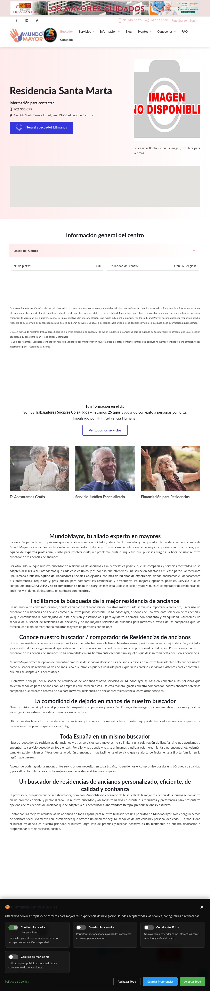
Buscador (66, 31)
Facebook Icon (17, 20)
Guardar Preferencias (160, 981)
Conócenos (166, 31)
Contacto (66, 39)
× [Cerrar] (202, 907)
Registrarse (179, 20)
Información (110, 31)
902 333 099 (22, 109)
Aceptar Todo (192, 981)
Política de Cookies (17, 981)
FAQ (184, 31)
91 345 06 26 (132, 20)
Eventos (144, 31)
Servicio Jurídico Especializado (100, 496)
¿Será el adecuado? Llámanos (46, 127)
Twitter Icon (37, 20)
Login (193, 20)
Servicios (86, 31)
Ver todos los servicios (105, 430)
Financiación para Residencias (165, 496)
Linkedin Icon (27, 20)
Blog (129, 31)
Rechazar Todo (127, 981)
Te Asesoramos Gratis (27, 496)
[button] (105, 182)
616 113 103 (160, 20)
